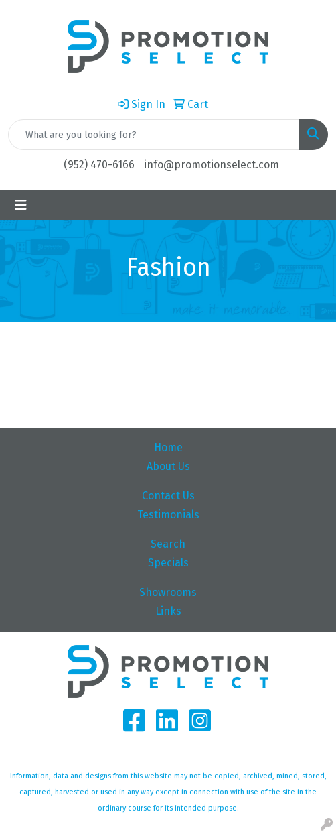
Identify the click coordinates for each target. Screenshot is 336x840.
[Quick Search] (154, 134)
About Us (168, 466)
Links (168, 611)
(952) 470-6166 (99, 164)
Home (168, 447)
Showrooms (168, 592)
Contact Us (168, 495)
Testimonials (168, 514)
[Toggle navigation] (21, 205)
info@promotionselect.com (211, 164)
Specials (168, 562)
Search (168, 544)
